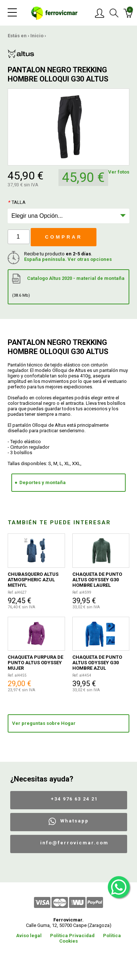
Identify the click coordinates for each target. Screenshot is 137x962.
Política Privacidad (72, 935)
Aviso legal (29, 935)
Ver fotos (118, 172)
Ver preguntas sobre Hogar (44, 723)
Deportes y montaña (42, 482)
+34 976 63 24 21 (74, 799)
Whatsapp (74, 821)
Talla (17, 202)
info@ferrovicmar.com (74, 842)
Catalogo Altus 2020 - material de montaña (68, 286)
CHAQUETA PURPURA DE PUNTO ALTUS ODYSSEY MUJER (35, 662)
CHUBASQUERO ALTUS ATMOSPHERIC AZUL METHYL (33, 579)
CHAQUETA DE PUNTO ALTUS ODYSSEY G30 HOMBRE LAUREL (97, 579)
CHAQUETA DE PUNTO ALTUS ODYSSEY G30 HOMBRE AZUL (97, 662)
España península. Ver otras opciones (68, 259)
